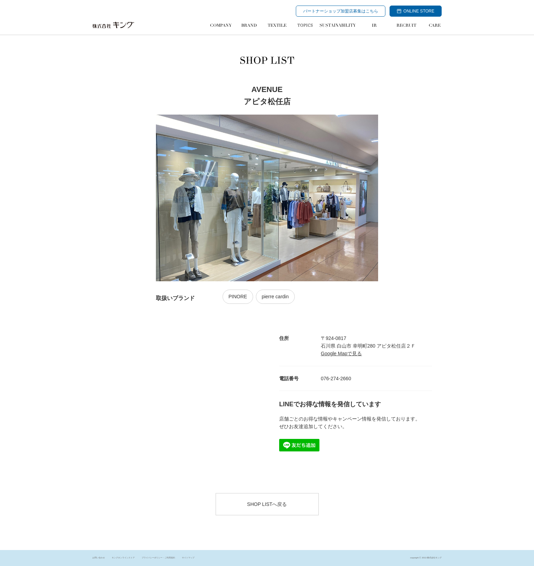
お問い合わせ (98, 558)
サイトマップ (188, 558)
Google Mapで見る (341, 353)
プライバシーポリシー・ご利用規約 (158, 558)
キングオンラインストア (123, 558)
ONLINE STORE (415, 11)
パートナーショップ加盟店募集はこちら (340, 11)
